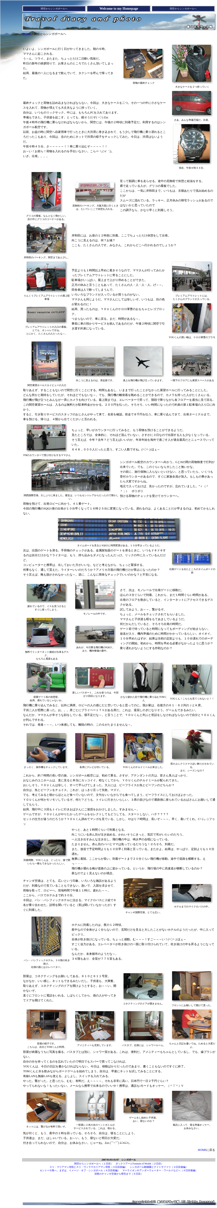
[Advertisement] (119, 39)
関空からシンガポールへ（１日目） (93, 1163)
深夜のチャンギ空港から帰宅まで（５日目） (118, 1173)
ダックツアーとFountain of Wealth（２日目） (139, 1163)
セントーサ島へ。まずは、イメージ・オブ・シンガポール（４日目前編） (80, 1170)
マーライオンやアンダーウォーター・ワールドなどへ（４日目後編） (160, 1170)
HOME (26, 34)
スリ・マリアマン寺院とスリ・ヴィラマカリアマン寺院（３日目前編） (88, 1167)
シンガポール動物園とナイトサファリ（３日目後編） (159, 1167)
